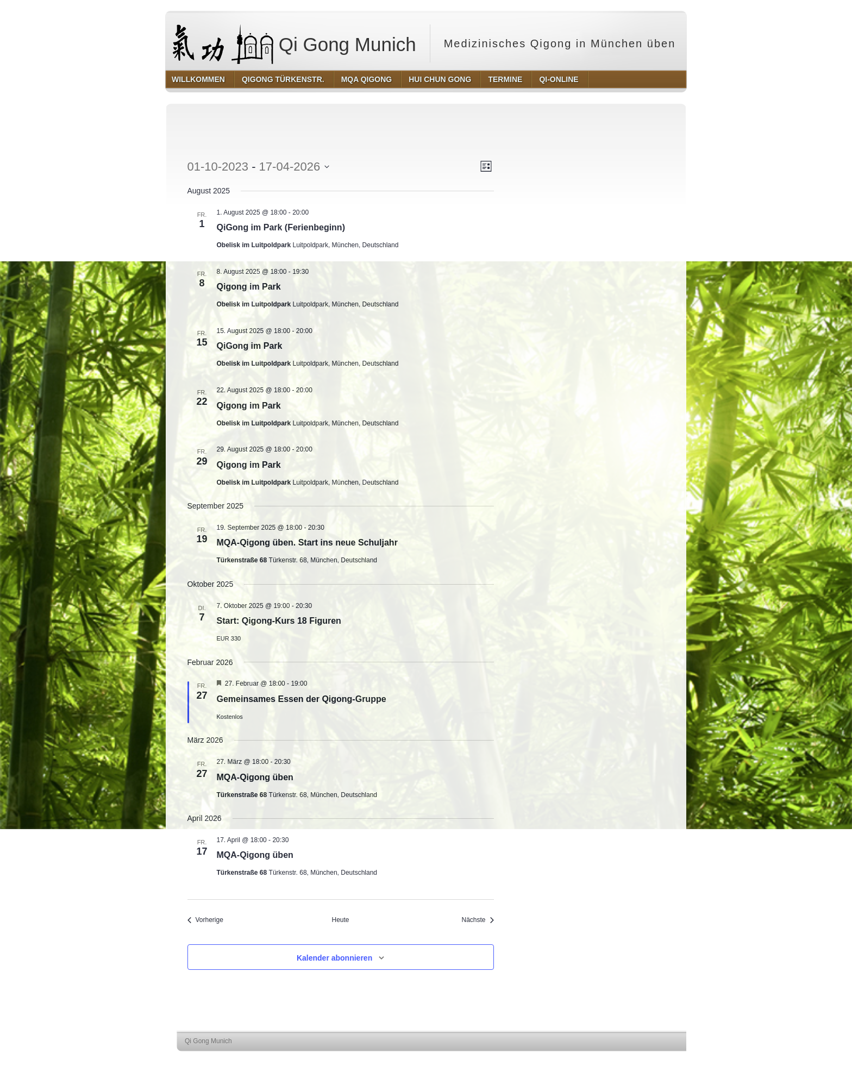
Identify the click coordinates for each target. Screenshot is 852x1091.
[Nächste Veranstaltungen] (477, 920)
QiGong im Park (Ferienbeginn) (281, 227)
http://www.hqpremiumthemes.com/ (654, 1061)
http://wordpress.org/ (575, 1061)
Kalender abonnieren (334, 958)
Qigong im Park (249, 286)
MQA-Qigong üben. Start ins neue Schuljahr (307, 542)
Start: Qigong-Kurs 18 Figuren (279, 620)
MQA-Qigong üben (255, 777)
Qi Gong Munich (294, 43)
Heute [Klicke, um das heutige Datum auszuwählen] (340, 920)
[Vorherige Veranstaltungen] (205, 920)
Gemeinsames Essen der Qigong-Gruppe (301, 699)
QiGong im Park (250, 345)
